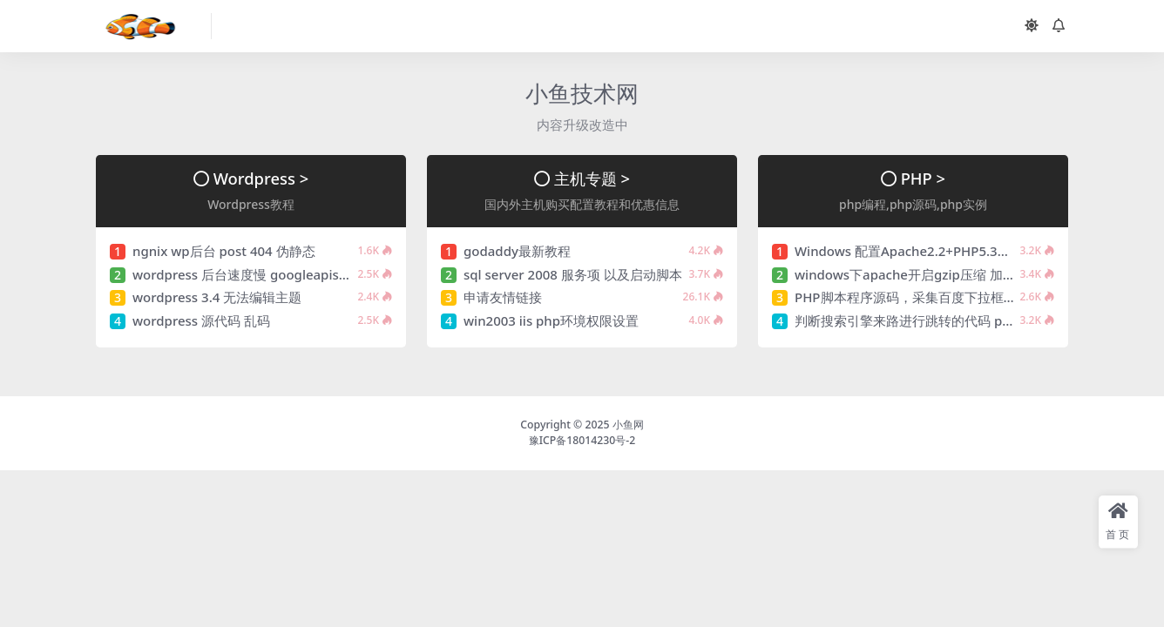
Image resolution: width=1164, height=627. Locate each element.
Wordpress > (261, 178)
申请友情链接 (503, 297)
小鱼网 (628, 424)
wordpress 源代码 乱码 (201, 320)
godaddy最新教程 (517, 251)
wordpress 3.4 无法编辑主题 (216, 297)
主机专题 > (592, 178)
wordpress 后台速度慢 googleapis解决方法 (261, 274)
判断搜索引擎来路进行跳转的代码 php (906, 320)
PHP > (923, 178)
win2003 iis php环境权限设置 (551, 320)
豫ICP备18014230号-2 (582, 440)
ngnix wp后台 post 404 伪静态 (223, 251)
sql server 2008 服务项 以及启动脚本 (573, 274)
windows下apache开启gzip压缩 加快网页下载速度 (944, 274)
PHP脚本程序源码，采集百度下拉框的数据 (919, 297)
